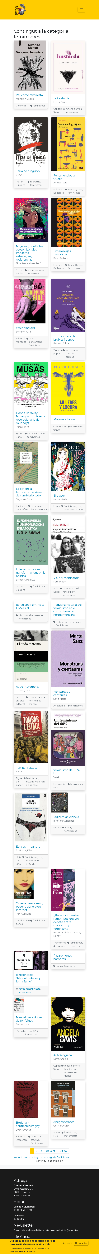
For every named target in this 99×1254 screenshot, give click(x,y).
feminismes (24, 992)
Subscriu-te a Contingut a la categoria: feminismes (41, 1157)
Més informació (27, 1251)
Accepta (67, 1243)
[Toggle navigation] (81, 10)
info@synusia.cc (71, 1230)
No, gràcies (81, 1243)
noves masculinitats (29, 988)
